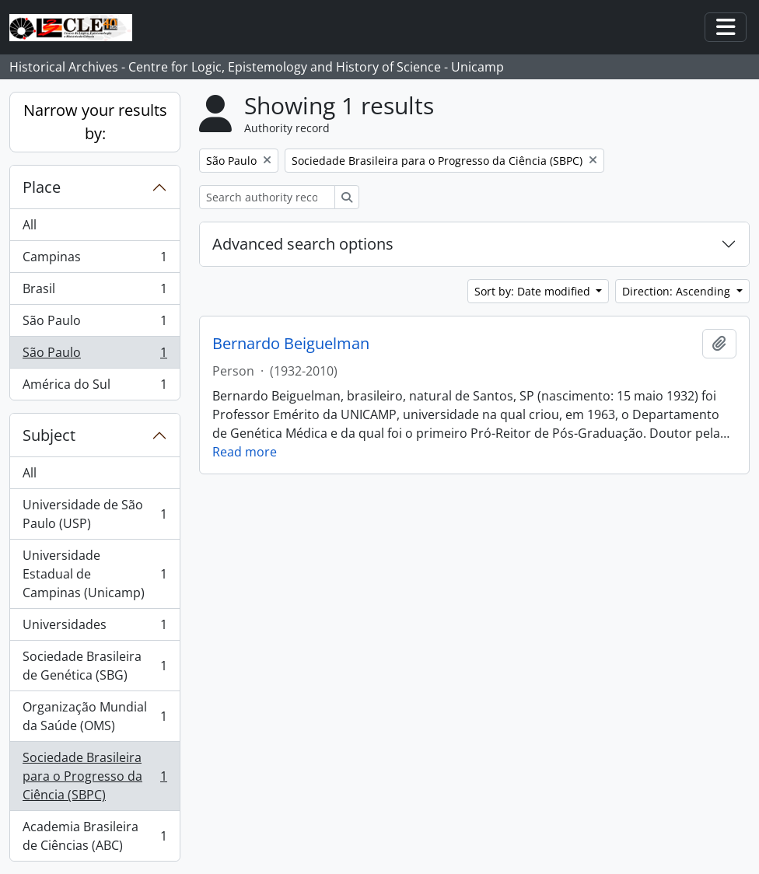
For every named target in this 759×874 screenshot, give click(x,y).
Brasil (94, 292)
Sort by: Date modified (533, 291)
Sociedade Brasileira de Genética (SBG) (94, 665)
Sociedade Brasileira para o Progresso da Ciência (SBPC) (94, 776)
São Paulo (94, 324)
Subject (49, 435)
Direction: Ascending (677, 291)
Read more (244, 451)
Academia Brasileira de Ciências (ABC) (94, 836)
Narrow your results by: (95, 122)
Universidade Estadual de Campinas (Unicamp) (94, 574)
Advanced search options (302, 243)
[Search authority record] (267, 197)
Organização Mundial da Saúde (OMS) (94, 716)
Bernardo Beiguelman (290, 343)
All (30, 224)
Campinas (94, 260)
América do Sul (94, 387)
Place (42, 187)
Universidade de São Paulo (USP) (94, 514)
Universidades (94, 628)
